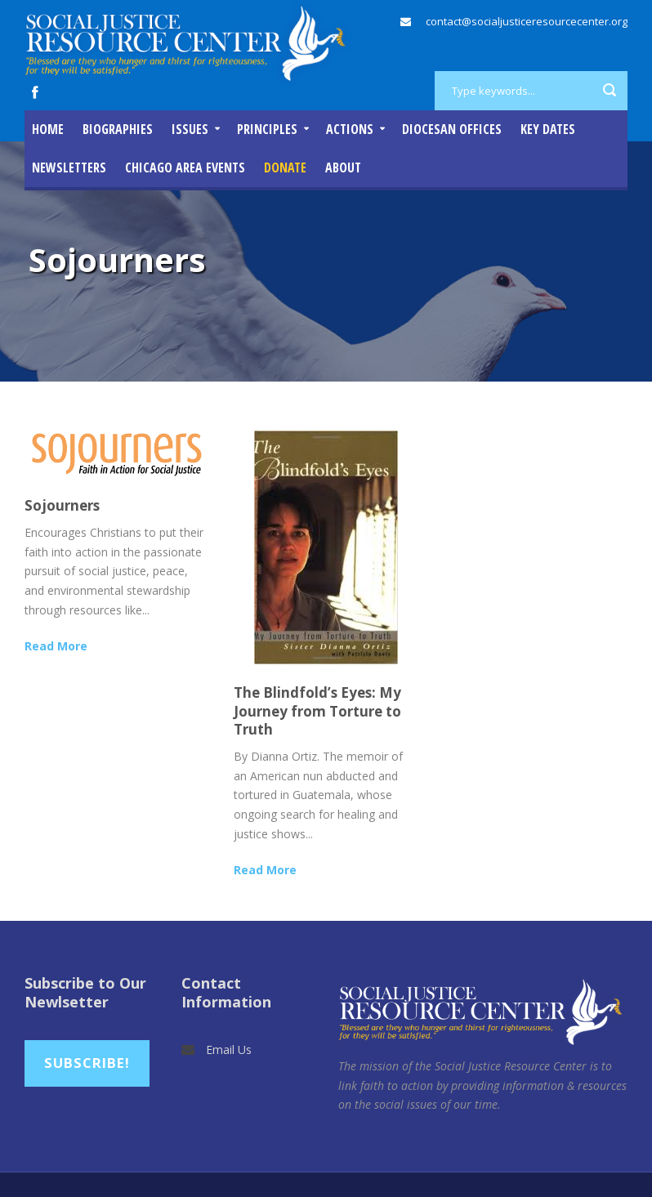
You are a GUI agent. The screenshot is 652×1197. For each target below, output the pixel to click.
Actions (349, 129)
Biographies (118, 129)
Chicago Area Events (185, 167)
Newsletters (69, 167)
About (343, 167)
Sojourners (62, 505)
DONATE (285, 167)
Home (48, 129)
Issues (190, 129)
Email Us (229, 1049)
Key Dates (547, 129)
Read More (56, 646)
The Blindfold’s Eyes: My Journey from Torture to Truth (317, 710)
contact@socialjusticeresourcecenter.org (526, 21)
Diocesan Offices (452, 129)
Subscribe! (87, 1062)
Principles (267, 129)
